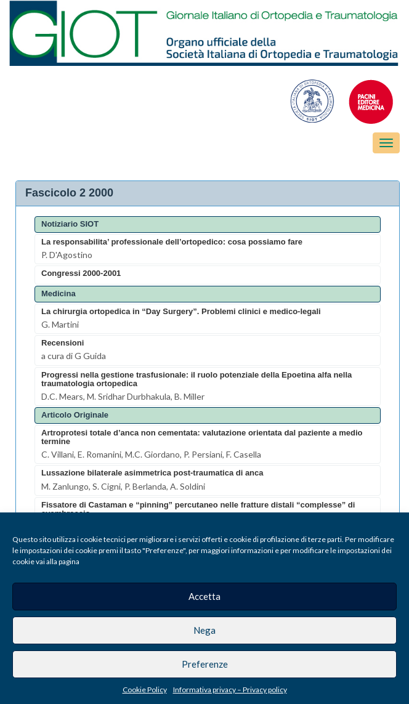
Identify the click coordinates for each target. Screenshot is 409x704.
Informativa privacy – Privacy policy (230, 689)
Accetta (204, 596)
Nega (204, 630)
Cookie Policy (145, 689)
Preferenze (205, 664)
